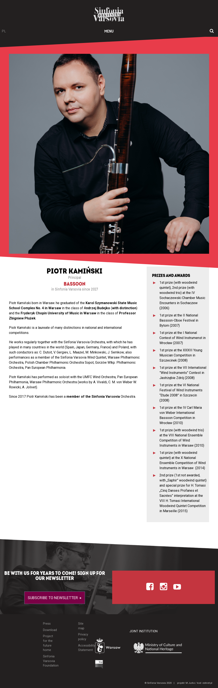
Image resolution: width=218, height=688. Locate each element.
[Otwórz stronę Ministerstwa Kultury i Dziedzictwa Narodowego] (161, 648)
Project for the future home (48, 643)
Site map (81, 626)
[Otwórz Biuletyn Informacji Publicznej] (99, 665)
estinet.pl (207, 683)
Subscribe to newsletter (53, 597)
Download (48, 630)
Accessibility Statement (83, 648)
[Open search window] (212, 31)
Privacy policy (83, 637)
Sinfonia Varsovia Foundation (48, 661)
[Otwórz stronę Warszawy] (109, 647)
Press (47, 623)
